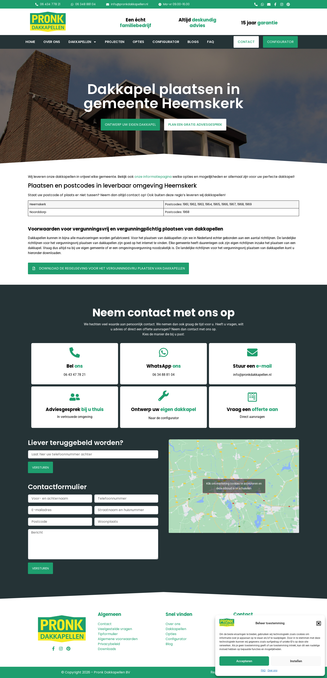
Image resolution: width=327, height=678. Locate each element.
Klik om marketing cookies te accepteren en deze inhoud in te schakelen (234, 486)
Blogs (193, 41)
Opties (138, 41)
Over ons (272, 670)
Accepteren (244, 661)
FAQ (263, 670)
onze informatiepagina (153, 176)
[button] (319, 623)
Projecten (114, 41)
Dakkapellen (82, 42)
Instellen (296, 661)
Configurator (165, 41)
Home (30, 41)
